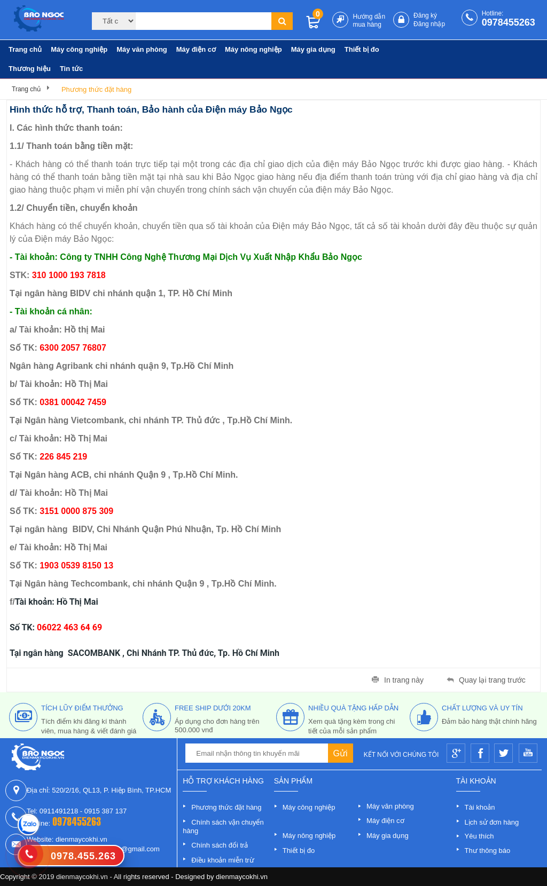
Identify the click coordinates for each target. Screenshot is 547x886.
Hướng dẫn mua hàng (369, 20)
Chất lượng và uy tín (482, 708)
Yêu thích (479, 836)
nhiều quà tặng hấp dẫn (353, 708)
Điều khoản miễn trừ (222, 860)
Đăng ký (425, 15)
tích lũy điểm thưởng (82, 708)
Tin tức (71, 69)
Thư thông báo (488, 851)
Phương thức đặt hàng (96, 89)
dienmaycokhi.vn (242, 877)
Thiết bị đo (362, 49)
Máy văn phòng (141, 49)
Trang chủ (25, 49)
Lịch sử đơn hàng (492, 822)
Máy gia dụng (313, 49)
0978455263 (508, 22)
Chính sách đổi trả (219, 845)
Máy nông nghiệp (253, 49)
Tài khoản (480, 807)
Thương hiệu (30, 69)
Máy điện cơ (196, 49)
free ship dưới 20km (213, 708)
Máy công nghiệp (79, 49)
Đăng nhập (429, 24)
